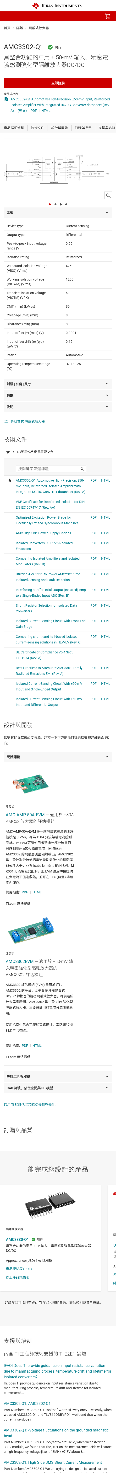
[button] (8, 16)
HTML (45, 111)
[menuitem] (67, 16)
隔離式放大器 (39, 28)
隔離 (19, 28)
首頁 (7, 28)
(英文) (22, 111)
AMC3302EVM (20, 961)
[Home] (57, 6)
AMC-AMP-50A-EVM (25, 814)
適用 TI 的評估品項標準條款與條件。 (31, 1105)
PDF (34, 111)
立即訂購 (58, 83)
